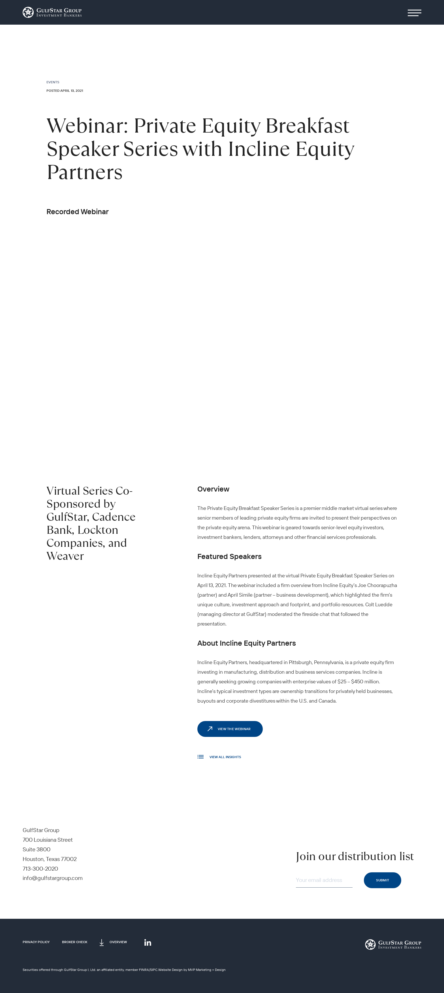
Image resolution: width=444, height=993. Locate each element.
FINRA (144, 970)
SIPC (153, 970)
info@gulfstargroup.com (53, 877)
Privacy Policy (36, 942)
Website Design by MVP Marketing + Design (192, 970)
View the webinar (234, 729)
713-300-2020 (40, 868)
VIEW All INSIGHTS (219, 757)
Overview (118, 942)
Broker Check (74, 942)
